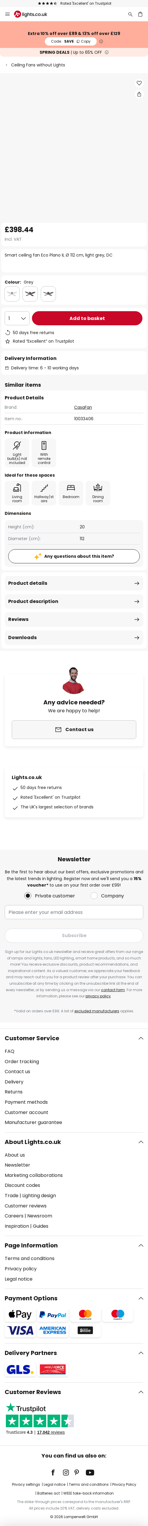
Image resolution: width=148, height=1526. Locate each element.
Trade (11, 1195)
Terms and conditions (30, 1258)
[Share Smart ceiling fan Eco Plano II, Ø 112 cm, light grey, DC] (139, 94)
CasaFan (83, 407)
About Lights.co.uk (33, 1142)
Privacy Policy (124, 1484)
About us (15, 1155)
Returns (14, 1091)
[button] (139, 83)
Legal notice (19, 1279)
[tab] (74, 1080)
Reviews (18, 619)
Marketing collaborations (34, 1175)
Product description (33, 601)
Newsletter (17, 1165)
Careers (14, 1215)
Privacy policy (21, 1268)
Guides (40, 1226)
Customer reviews (26, 1205)
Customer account (26, 1112)
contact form (113, 989)
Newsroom (39, 1215)
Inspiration (17, 1226)
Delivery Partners (31, 1353)
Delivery (14, 1081)
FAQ (9, 1051)
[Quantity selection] (17, 318)
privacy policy (98, 996)
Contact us (17, 1071)
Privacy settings (26, 1484)
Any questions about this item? (79, 556)
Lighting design (39, 1195)
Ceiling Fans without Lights (38, 65)
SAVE (71, 41)
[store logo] (34, 14)
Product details (27, 583)
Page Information (31, 1245)
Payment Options (31, 1298)
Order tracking (22, 1061)
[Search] (130, 14)
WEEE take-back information (88, 1493)
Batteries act (48, 1493)
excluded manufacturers (96, 1011)
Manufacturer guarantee (33, 1122)
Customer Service (32, 1038)
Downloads (22, 637)
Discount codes (22, 1185)
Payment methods (26, 1102)
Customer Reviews (33, 1392)
